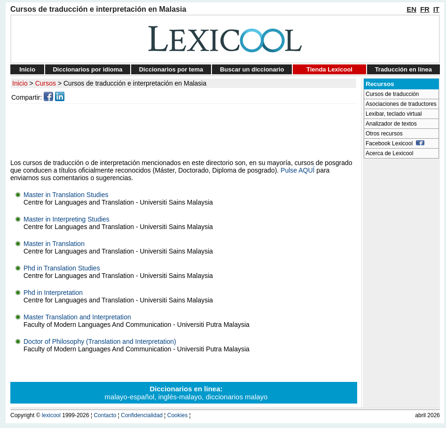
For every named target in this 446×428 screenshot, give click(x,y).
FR (425, 9)
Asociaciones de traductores (401, 104)
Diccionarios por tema (171, 69)
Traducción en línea (403, 69)
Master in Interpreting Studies (66, 219)
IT (436, 9)
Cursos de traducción (392, 94)
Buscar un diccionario (252, 69)
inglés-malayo (180, 397)
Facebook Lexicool (395, 143)
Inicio (27, 69)
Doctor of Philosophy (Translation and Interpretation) (99, 341)
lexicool (51, 415)
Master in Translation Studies (66, 194)
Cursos (45, 83)
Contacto (105, 415)
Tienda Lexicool (329, 69)
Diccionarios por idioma (87, 69)
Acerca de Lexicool (389, 153)
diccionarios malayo (237, 397)
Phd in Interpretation (53, 292)
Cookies (177, 415)
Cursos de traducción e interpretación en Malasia (134, 83)
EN (411, 9)
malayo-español (130, 397)
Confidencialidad (142, 415)
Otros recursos (384, 133)
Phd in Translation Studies (61, 268)
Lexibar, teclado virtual (394, 114)
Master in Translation (54, 243)
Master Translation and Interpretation (77, 317)
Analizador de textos (391, 123)
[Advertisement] (185, 131)
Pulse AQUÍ (297, 170)
